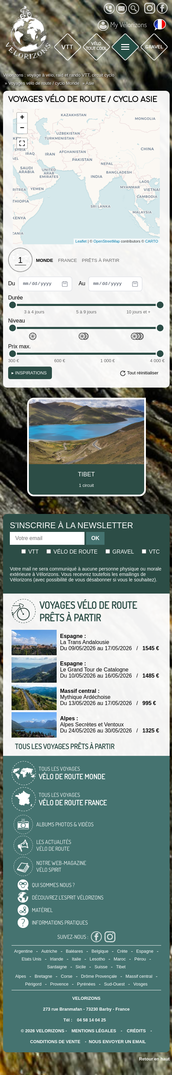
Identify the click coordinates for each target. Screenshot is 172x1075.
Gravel (120, 552)
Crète (122, 951)
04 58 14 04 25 (91, 1019)
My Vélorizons (122, 25)
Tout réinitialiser (142, 372)
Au (110, 283)
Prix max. (19, 346)
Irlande (56, 959)
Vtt (30, 552)
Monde (44, 260)
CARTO (151, 241)
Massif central (139, 976)
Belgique (100, 951)
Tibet (121, 966)
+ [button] (22, 118)
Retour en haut (154, 1058)
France (67, 260)
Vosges (140, 984)
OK (95, 538)
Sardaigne (57, 966)
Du (40, 283)
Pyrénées (86, 984)
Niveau (16, 321)
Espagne (145, 951)
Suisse (100, 966)
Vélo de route (71, 552)
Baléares (74, 951)
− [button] (22, 128)
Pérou (140, 959)
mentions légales (94, 1030)
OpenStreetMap (106, 241)
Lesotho (97, 959)
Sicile (81, 966)
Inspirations (29, 372)
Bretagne (43, 976)
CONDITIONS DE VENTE (55, 1041)
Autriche (49, 951)
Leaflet (81, 241)
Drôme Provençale (99, 976)
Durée (15, 298)
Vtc (150, 552)
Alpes (20, 976)
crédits (136, 1030)
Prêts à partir (100, 260)
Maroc (120, 959)
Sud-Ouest (114, 984)
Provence (59, 984)
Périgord (33, 984)
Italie (76, 959)
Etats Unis (31, 959)
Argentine (23, 951)
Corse (66, 976)
